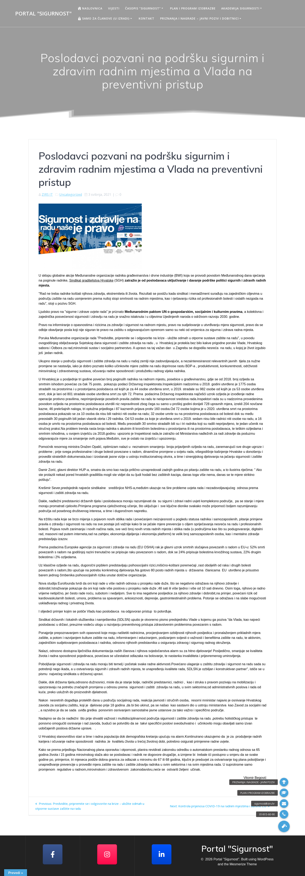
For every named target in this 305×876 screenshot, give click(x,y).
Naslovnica (89, 8)
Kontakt (146, 18)
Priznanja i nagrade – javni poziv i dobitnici (199, 18)
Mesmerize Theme (243, 864)
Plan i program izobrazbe (193, 8)
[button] (284, 826)
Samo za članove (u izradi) (103, 18)
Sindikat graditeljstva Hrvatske (91, 280)
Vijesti (113, 8)
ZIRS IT (47, 194)
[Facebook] (53, 854)
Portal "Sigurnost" (43, 13)
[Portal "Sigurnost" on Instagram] (107, 854)
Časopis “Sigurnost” (143, 8)
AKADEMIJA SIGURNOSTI (240, 8)
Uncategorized (70, 194)
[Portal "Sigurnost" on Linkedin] (161, 854)
